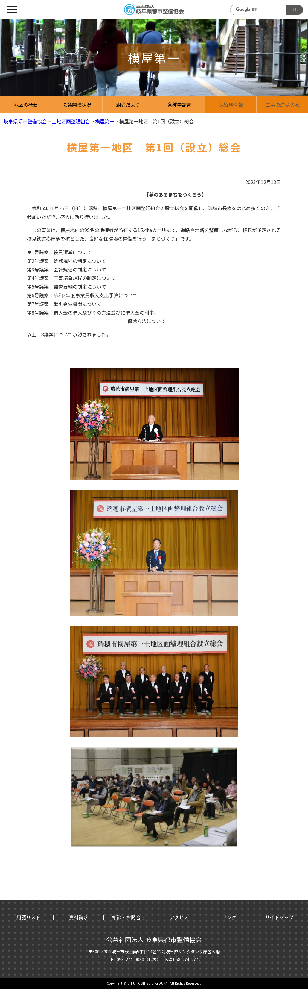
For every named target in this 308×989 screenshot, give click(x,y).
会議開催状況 (76, 104)
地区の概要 (26, 104)
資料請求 (78, 917)
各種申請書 (179, 104)
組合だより (128, 104)
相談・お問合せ (128, 917)
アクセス (179, 917)
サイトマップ (279, 917)
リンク (229, 917)
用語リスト (28, 917)
